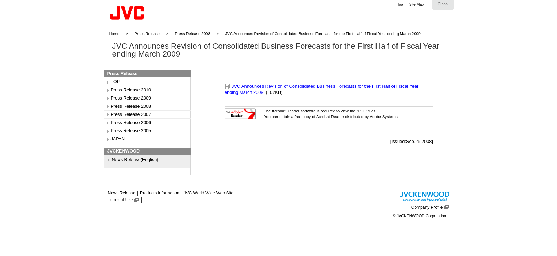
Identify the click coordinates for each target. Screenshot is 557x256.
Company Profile (427, 207)
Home (114, 34)
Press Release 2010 (131, 89)
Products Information (159, 193)
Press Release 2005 (131, 130)
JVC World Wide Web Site (209, 193)
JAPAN (118, 139)
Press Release (147, 34)
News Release (121, 193)
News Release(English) (135, 159)
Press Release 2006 (131, 122)
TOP (115, 81)
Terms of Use (120, 199)
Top (400, 4)
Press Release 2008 (192, 34)
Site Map (416, 4)
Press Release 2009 (131, 98)
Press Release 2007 (131, 114)
